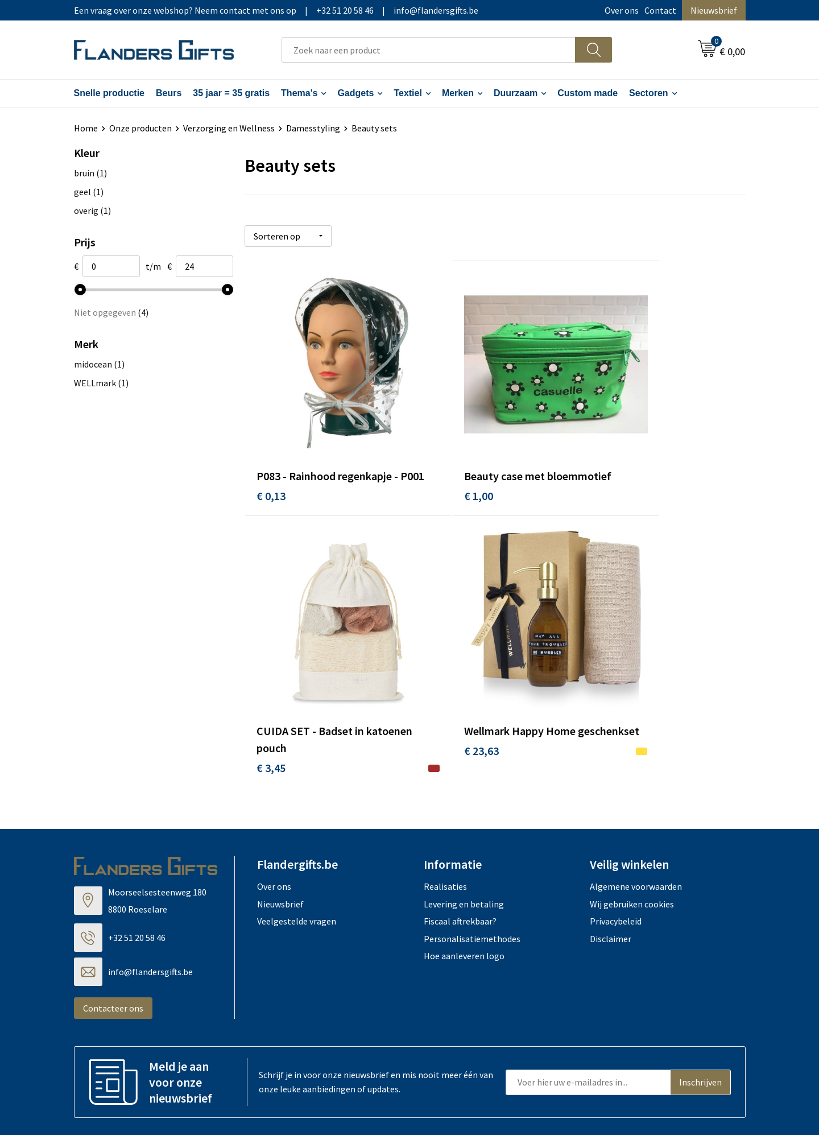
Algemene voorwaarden (636, 819)
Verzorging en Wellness (229, 128)
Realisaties (445, 819)
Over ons (622, 10)
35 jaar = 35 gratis (231, 93)
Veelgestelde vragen (296, 854)
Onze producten (140, 128)
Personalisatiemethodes (472, 871)
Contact (660, 10)
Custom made (587, 93)
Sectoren (648, 93)
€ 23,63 (274, 701)
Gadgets (355, 93)
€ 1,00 (437, 470)
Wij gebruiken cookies (632, 837)
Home (86, 128)
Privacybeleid (616, 854)
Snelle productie (109, 93)
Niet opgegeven (111, 312)
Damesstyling (313, 128)
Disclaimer (610, 871)
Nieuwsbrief (713, 10)
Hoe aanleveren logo (464, 888)
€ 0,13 (271, 470)
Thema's (299, 93)
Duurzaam (515, 93)
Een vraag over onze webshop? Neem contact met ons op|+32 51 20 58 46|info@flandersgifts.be (276, 10)
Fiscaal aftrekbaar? (460, 854)
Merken (458, 93)
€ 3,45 (604, 470)
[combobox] (429, 50)
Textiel (408, 93)
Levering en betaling (464, 837)
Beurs (168, 93)
